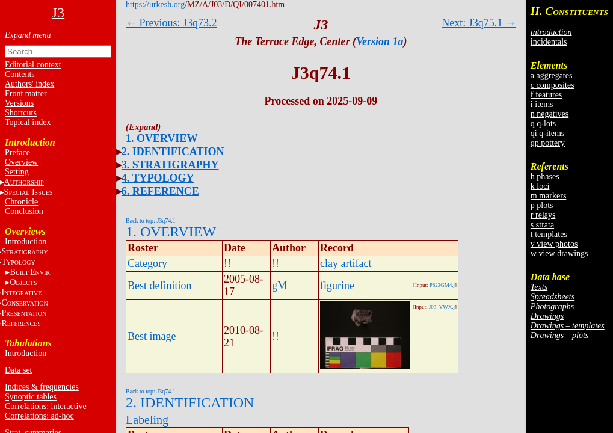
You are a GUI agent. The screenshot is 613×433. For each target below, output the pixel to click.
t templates (549, 234)
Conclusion (24, 211)
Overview (21, 162)
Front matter (26, 93)
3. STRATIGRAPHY (170, 165)
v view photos (554, 243)
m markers (548, 195)
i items (542, 104)
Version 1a (380, 41)
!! (275, 263)
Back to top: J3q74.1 (151, 220)
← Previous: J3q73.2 (171, 23)
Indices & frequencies (42, 387)
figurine (337, 286)
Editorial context (33, 64)
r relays (543, 215)
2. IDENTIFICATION (173, 152)
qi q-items (547, 133)
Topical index (28, 122)
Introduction (25, 241)
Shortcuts (21, 112)
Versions (19, 103)
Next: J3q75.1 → (479, 23)
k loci (540, 186)
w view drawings (559, 253)
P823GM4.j (442, 285)
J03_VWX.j (442, 307)
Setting (17, 171)
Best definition (160, 286)
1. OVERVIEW (161, 138)
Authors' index (29, 83)
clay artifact (345, 263)
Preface (17, 152)
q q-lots (543, 123)
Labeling (147, 419)
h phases (545, 176)
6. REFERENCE (160, 191)
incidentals (549, 41)
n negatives (549, 113)
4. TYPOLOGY (158, 178)
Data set (18, 370)
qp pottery (548, 142)
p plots (542, 205)
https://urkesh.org (155, 4)
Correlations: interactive (46, 406)
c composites (552, 85)
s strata (542, 224)
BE (30, 272)
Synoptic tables (31, 396)
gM (279, 286)
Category (147, 263)
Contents (20, 74)
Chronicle (21, 201)
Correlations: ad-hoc (39, 415)
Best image (152, 336)
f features (546, 94)
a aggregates (552, 75)
